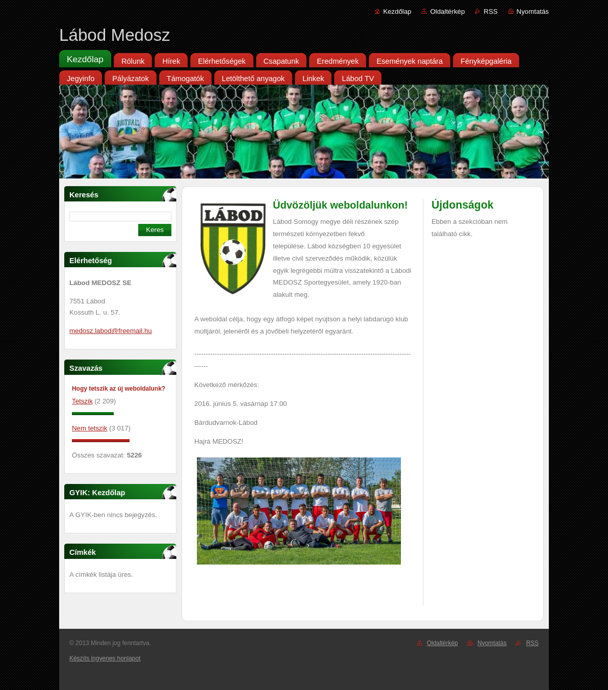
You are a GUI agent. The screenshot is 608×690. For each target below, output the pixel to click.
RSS (490, 11)
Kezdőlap (397, 11)
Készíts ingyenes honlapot (104, 658)
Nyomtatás (533, 11)
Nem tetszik (89, 428)
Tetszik (82, 401)
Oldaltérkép (447, 11)
